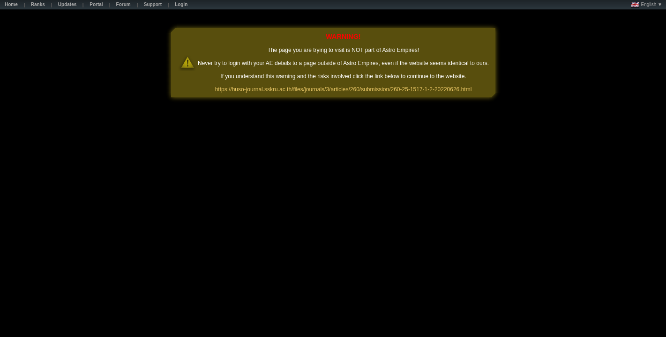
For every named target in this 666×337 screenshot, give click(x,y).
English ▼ (646, 4)
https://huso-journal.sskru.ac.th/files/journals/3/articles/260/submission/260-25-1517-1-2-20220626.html (343, 89)
